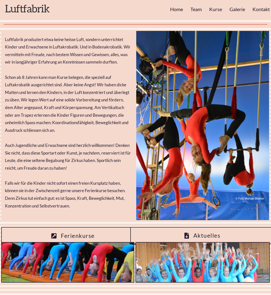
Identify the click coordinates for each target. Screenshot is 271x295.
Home (176, 9)
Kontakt (261, 9)
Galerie (237, 9)
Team (196, 9)
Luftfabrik (27, 9)
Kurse (215, 9)
